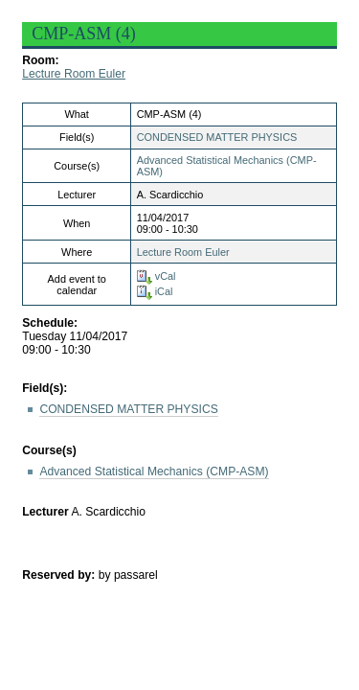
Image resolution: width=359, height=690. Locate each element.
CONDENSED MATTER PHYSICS (217, 137)
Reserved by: (60, 575)
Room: (40, 60)
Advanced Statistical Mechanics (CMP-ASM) (153, 471)
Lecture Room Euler (73, 73)
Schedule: (50, 323)
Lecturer (45, 511)
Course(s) (49, 450)
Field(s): (44, 388)
